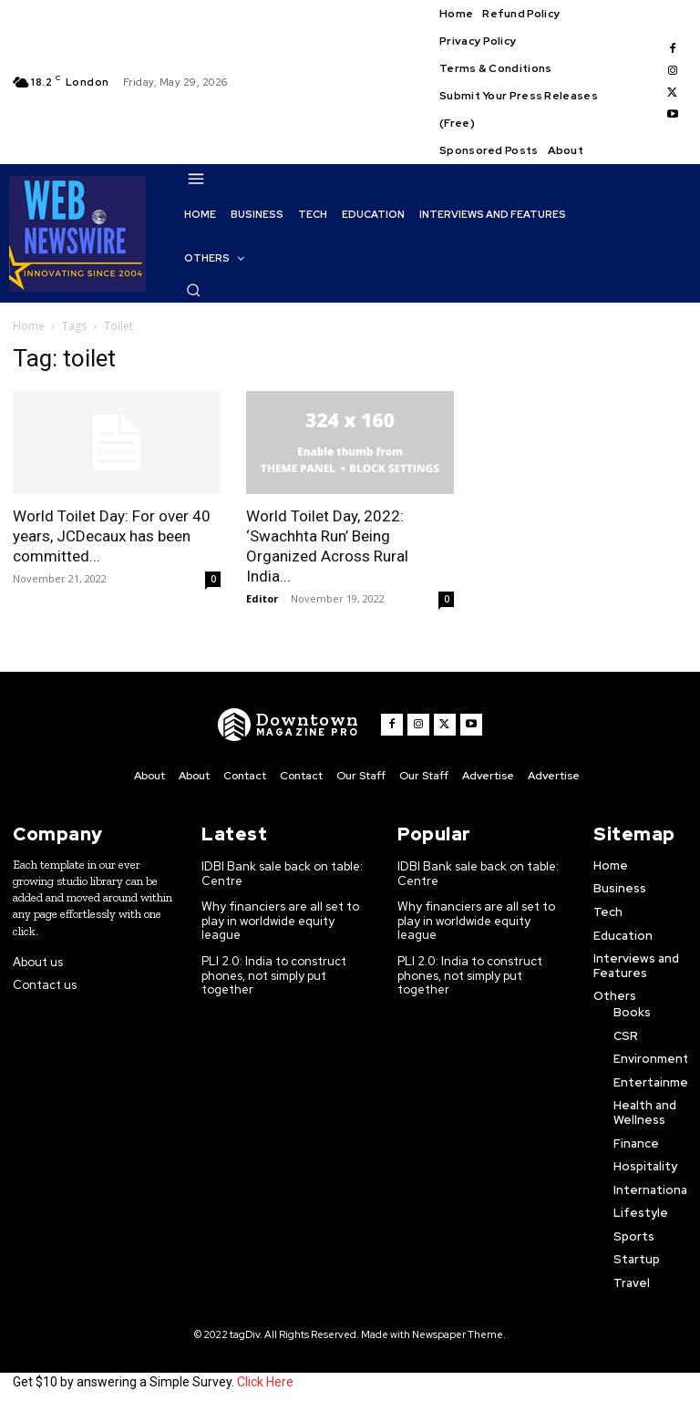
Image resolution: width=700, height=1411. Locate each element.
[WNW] (288, 724)
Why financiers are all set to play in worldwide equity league (280, 920)
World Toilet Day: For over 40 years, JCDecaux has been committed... (112, 536)
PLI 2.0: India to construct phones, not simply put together (273, 975)
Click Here (265, 1382)
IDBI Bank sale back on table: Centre (282, 874)
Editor (262, 598)
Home (29, 326)
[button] (193, 290)
